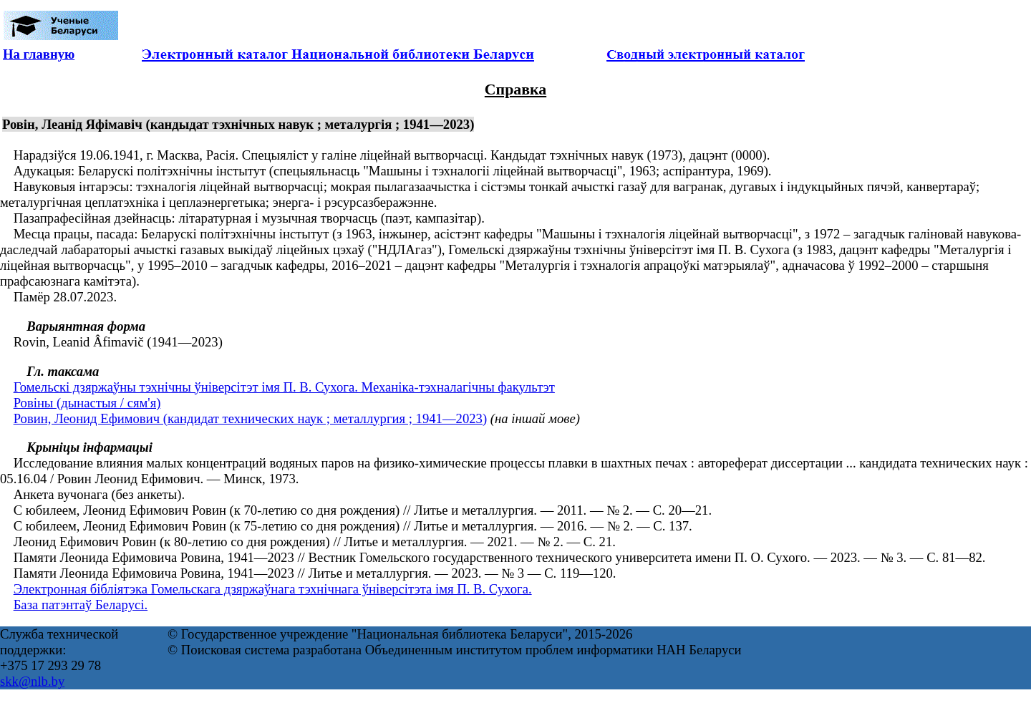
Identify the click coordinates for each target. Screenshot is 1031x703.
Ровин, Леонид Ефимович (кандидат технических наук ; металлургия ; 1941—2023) (250, 418)
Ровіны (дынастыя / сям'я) (87, 402)
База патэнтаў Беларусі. (80, 604)
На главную (38, 54)
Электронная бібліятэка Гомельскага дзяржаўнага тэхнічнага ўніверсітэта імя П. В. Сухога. (273, 588)
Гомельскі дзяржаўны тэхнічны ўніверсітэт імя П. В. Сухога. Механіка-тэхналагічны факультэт (284, 386)
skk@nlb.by (32, 681)
